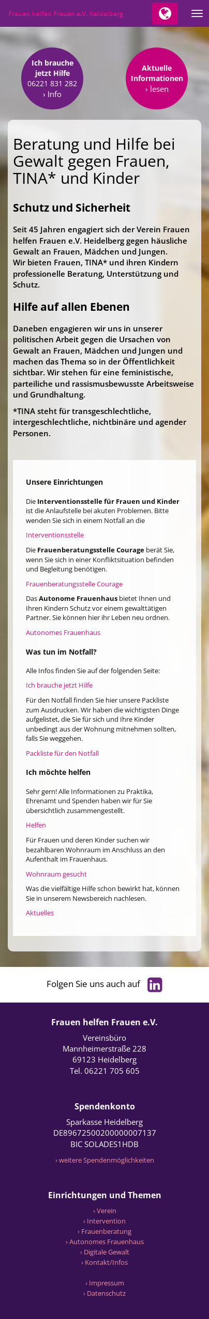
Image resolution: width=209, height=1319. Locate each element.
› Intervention (104, 1221)
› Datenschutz (104, 1293)
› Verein (104, 1210)
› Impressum (104, 1283)
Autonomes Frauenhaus (63, 632)
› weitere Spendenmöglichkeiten (104, 1160)
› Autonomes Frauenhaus (105, 1241)
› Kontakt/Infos (104, 1262)
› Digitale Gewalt (104, 1252)
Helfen (36, 825)
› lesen (157, 89)
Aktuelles (40, 912)
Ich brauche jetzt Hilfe (59, 685)
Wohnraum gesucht (56, 874)
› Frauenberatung (104, 1231)
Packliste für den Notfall (62, 753)
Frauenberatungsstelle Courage (74, 584)
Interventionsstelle (55, 534)
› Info (52, 94)
